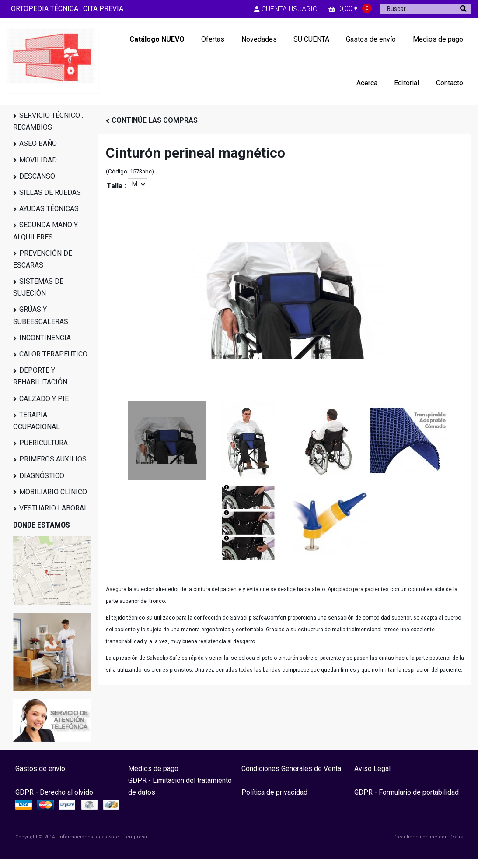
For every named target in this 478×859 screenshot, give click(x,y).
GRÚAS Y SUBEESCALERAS (40, 315)
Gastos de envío (371, 39)
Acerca (366, 83)
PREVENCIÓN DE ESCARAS (42, 259)
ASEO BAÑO (38, 143)
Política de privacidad (274, 792)
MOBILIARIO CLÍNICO (53, 492)
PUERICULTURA (43, 443)
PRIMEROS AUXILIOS (53, 459)
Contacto (449, 83)
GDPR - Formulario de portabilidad (406, 792)
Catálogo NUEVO (157, 39)
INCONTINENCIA (45, 338)
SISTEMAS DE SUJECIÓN (38, 287)
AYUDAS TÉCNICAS (49, 208)
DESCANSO (37, 176)
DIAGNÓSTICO (41, 476)
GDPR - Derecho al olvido (54, 792)
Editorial (406, 83)
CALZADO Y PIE (44, 398)
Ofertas (212, 39)
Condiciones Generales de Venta (291, 768)
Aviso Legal (372, 768)
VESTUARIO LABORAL (53, 508)
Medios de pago (438, 39)
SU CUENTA (311, 39)
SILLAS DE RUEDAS (50, 192)
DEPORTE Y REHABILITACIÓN (40, 376)
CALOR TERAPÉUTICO (53, 354)
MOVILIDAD (38, 160)
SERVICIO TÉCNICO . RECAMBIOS (48, 121)
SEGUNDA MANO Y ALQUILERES (45, 231)
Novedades (259, 39)
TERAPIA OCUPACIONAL (36, 421)
